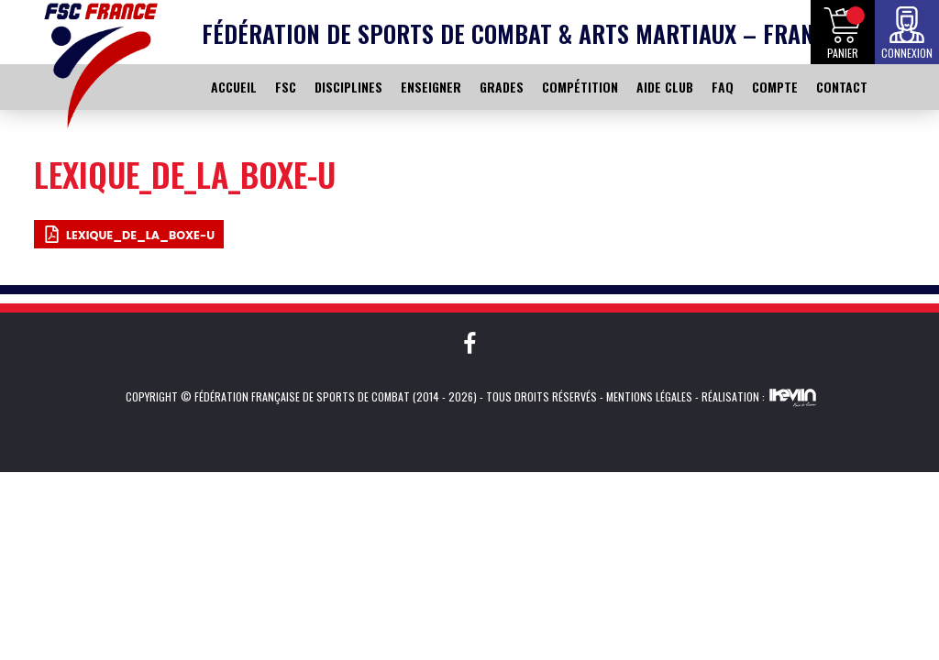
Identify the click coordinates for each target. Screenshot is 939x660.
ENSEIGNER (431, 86)
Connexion (907, 52)
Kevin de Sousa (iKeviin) (792, 397)
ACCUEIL (234, 86)
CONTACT (841, 86)
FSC (285, 86)
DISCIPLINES (348, 86)
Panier (842, 52)
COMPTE (775, 86)
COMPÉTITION (580, 86)
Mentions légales (649, 396)
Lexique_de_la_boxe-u (140, 235)
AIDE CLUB (664, 86)
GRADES (502, 86)
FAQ (723, 86)
